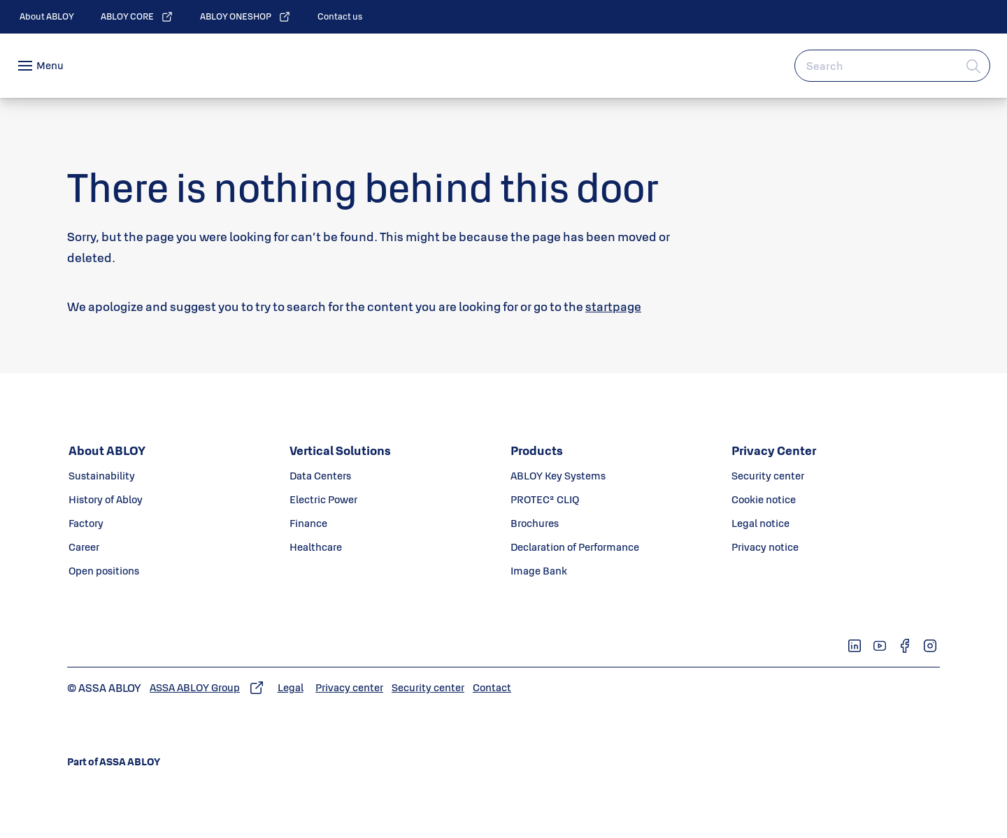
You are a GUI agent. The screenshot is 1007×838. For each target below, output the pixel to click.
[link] (47, 16)
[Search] (974, 66)
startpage (613, 306)
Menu (50, 65)
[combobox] (892, 66)
